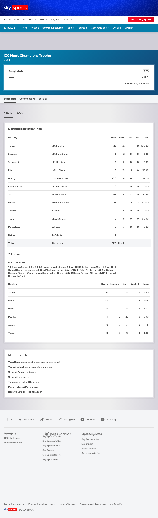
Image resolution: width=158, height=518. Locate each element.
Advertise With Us (90, 476)
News (24, 28)
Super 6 (8, 443)
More (68, 19)
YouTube (87, 419)
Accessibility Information (93, 504)
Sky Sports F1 (49, 462)
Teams (82, 28)
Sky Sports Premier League (56, 443)
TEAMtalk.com (12, 448)
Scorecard (10, 98)
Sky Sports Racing (52, 485)
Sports (19, 19)
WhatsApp (109, 419)
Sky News (86, 443)
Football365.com (13, 453)
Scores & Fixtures (52, 28)
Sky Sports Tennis (51, 467)
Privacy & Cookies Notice (41, 504)
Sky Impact (87, 467)
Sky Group (86, 453)
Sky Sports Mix (50, 490)
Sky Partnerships (90, 462)
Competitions (100, 28)
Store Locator (88, 471)
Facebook (25, 419)
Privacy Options (67, 504)
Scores (32, 19)
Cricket (9, 28)
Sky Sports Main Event (54, 439)
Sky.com (86, 439)
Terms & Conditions (14, 504)
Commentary (27, 98)
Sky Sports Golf (50, 457)
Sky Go (85, 448)
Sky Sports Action (51, 471)
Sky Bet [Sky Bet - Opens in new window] (129, 28)
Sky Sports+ (48, 480)
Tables (70, 28)
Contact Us (116, 504)
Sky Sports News (51, 476)
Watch (43, 19)
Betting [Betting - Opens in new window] (42, 98)
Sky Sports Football (52, 448)
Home (7, 19)
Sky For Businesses (91, 457)
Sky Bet (55, 19)
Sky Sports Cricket (52, 453)
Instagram (66, 419)
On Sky (117, 28)
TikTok (46, 419)
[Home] (16, 7)
